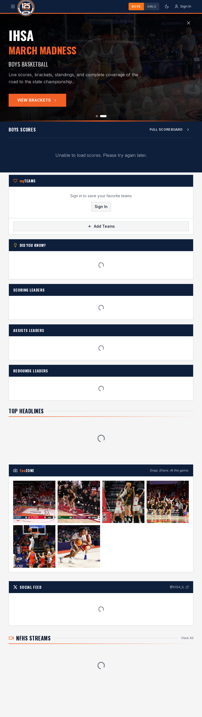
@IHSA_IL (179, 589)
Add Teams (101, 228)
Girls (151, 6)
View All (187, 640)
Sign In (101, 208)
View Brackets (37, 100)
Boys (136, 6)
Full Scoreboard (170, 129)
